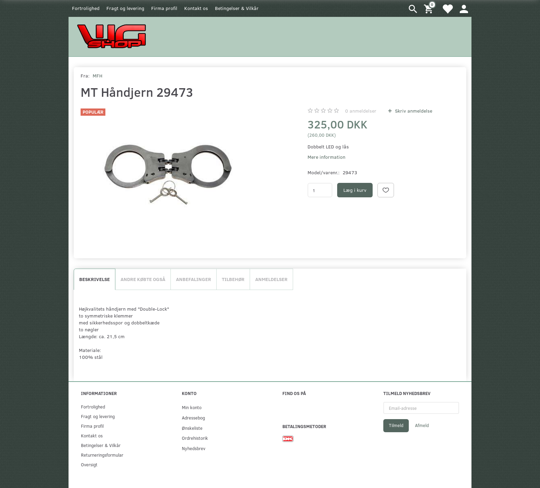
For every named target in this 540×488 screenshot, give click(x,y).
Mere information (326, 157)
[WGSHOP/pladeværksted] (113, 36)
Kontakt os (196, 8)
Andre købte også (143, 279)
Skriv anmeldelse (413, 110)
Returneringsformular (102, 455)
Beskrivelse (94, 279)
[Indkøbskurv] (429, 8)
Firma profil (164, 8)
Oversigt (89, 464)
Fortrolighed (86, 8)
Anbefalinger (193, 279)
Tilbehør (233, 279)
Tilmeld (396, 425)
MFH (97, 75)
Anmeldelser (271, 279)
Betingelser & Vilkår (237, 8)
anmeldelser (360, 110)
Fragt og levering (125, 8)
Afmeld (422, 425)
